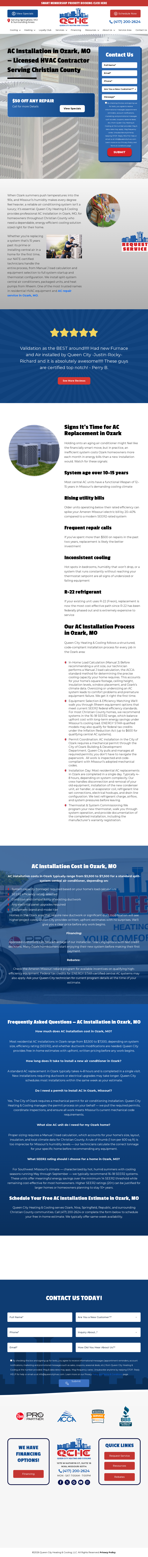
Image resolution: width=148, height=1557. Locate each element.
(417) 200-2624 (125, 21)
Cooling (14, 30)
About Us (107, 30)
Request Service (119, 1456)
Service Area (125, 30)
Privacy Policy (108, 1552)
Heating (28, 30)
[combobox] (119, 89)
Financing (76, 30)
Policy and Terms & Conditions (107, 1374)
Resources (90, 30)
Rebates (119, 1476)
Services (60, 30)
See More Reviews (74, 380)
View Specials (72, 108)
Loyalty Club (45, 30)
